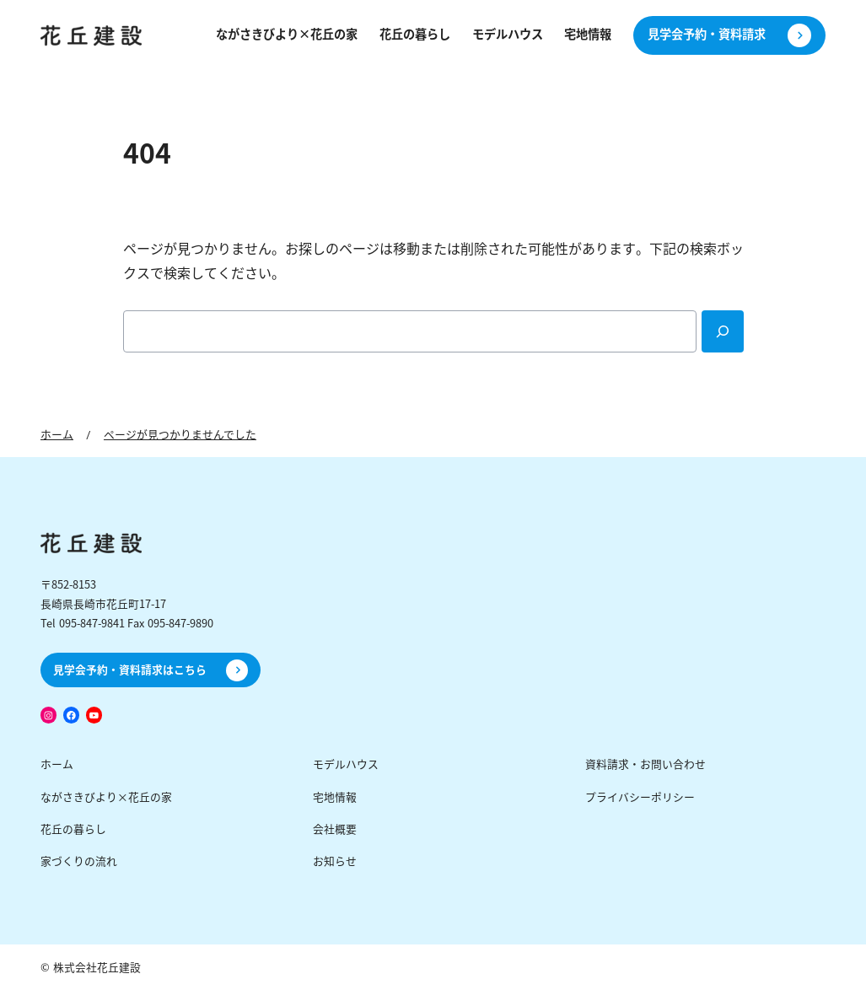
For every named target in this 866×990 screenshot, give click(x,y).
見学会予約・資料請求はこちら (130, 670)
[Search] (723, 331)
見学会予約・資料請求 (707, 34)
